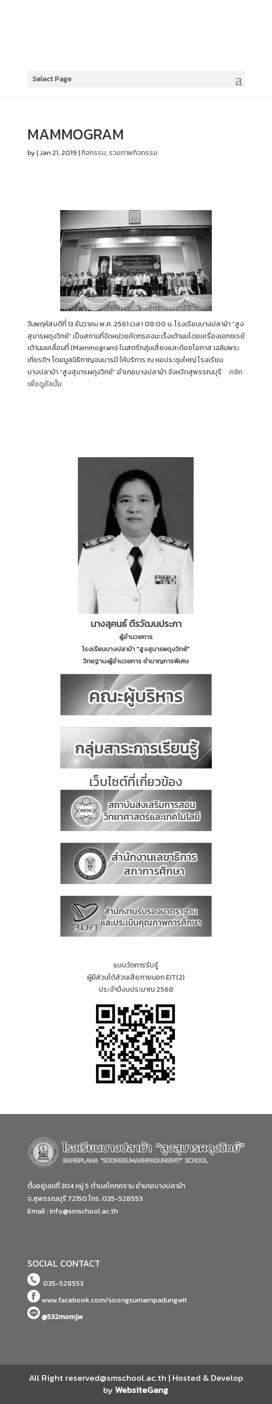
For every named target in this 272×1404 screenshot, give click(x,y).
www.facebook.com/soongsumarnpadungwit (114, 1300)
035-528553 (122, 1198)
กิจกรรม (93, 153)
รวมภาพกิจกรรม (133, 153)
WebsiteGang (141, 1389)
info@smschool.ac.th (84, 1211)
